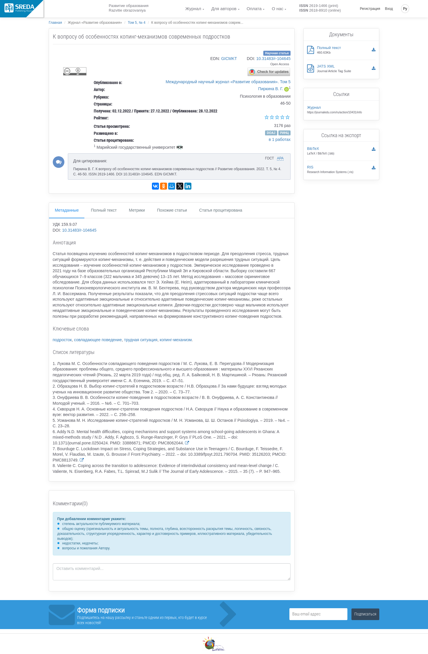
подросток (62, 339)
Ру (405, 9)
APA (280, 158)
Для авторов (224, 8)
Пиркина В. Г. (270, 88)
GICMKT (229, 58)
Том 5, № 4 (137, 23)
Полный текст (104, 210)
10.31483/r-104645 (273, 58)
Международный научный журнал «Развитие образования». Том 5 (228, 81)
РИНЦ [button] (284, 133)
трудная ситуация (140, 339)
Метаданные (67, 210)
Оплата (254, 8)
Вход (389, 9)
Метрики (137, 210)
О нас (277, 8)
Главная (55, 23)
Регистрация (370, 9)
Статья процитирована (220, 210)
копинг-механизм (176, 339)
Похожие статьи (172, 210)
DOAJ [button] (271, 133)
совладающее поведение (98, 339)
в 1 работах (280, 139)
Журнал (193, 8)
